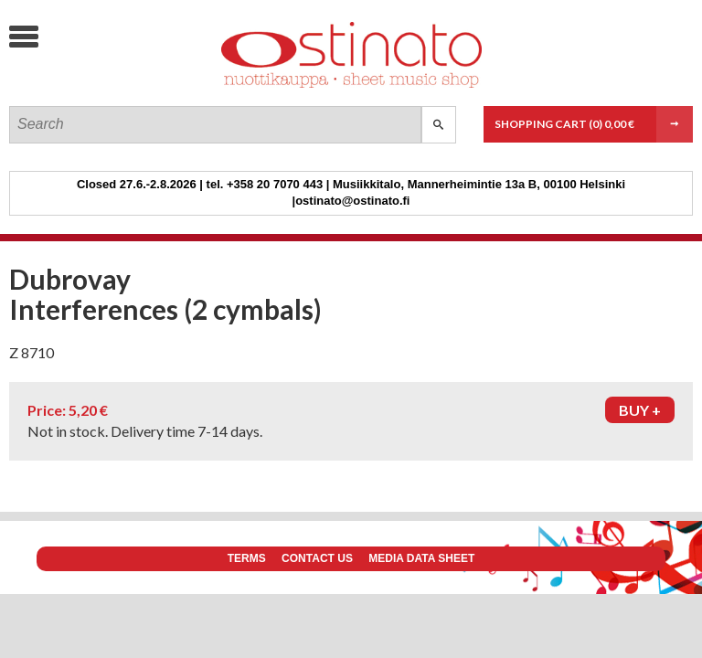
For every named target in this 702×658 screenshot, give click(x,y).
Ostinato (146, 87)
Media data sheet (421, 558)
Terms (247, 558)
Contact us (317, 558)
